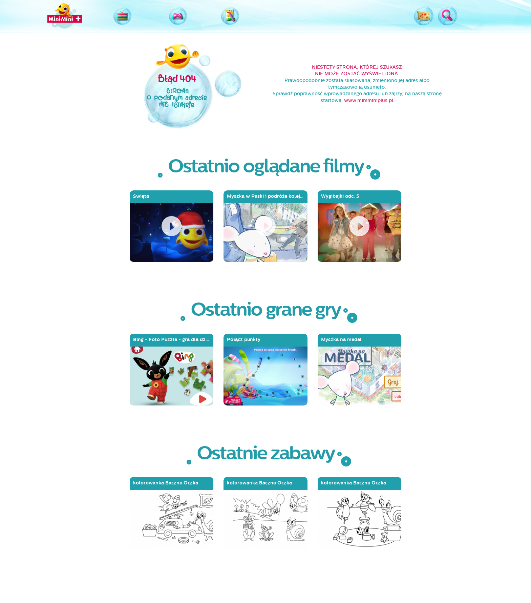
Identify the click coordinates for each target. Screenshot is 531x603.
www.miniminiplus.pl (368, 100)
